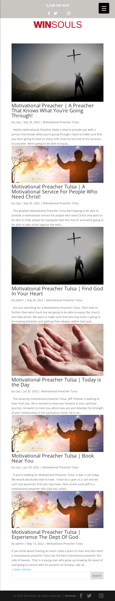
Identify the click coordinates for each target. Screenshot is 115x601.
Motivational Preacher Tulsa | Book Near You (53, 458)
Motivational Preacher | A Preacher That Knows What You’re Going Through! (53, 110)
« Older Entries (21, 569)
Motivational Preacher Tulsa (61, 122)
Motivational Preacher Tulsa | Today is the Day (56, 382)
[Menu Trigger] (104, 8)
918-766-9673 (59, 5)
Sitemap (70, 596)
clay (17, 122)
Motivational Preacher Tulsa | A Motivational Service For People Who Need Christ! (55, 191)
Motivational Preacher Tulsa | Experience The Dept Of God (46, 534)
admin (19, 300)
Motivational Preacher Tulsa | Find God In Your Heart (57, 291)
